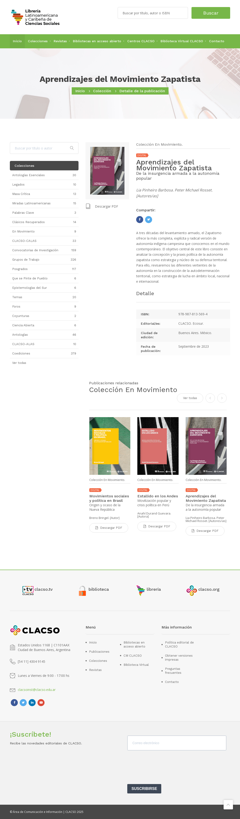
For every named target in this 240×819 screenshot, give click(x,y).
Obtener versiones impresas (179, 657)
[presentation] (163, 769)
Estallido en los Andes (157, 496)
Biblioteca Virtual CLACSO (182, 41)
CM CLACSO (133, 655)
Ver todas (190, 398)
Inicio (17, 41)
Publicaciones (99, 651)
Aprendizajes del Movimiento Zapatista (206, 498)
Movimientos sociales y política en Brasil (109, 498)
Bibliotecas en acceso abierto (97, 41)
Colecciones (38, 41)
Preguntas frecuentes (173, 670)
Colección (102, 91)
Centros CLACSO (140, 41)
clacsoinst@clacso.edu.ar (37, 689)
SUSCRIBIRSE (144, 789)
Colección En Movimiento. (107, 479)
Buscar (210, 13)
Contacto (216, 41)
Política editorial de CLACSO (179, 644)
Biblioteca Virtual (136, 665)
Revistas (60, 41)
